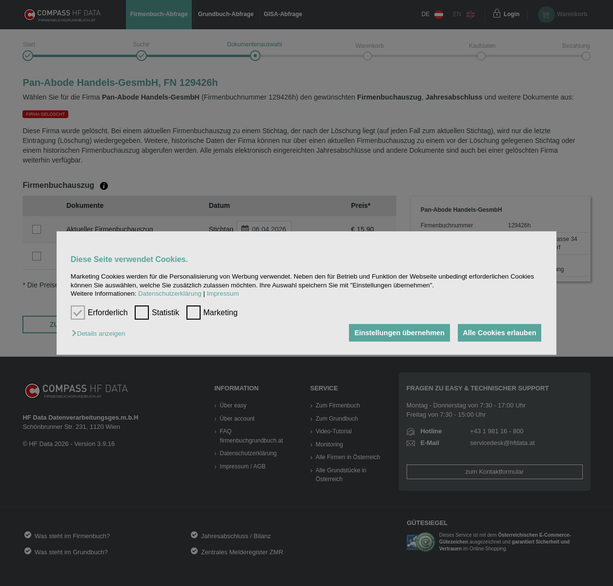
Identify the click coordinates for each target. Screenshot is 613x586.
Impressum (223, 293)
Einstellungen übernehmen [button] (398, 333)
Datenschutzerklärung (170, 293)
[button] (101, 333)
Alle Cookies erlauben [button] (498, 333)
